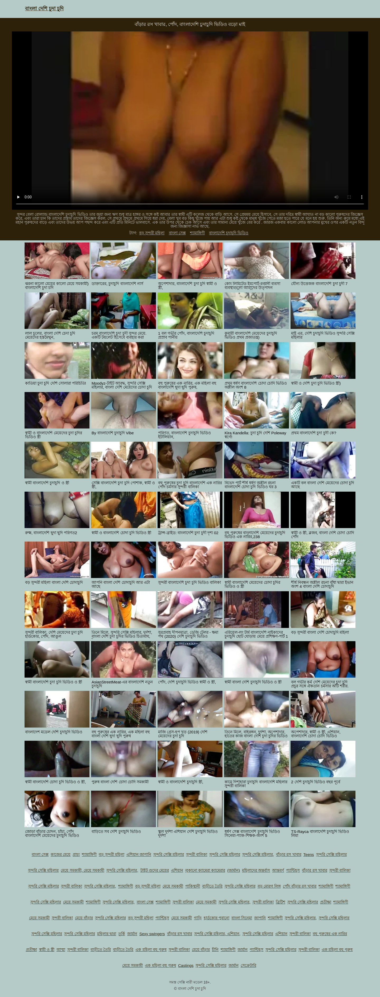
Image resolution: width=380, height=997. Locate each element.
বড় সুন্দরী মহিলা (151, 233)
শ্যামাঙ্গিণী (197, 233)
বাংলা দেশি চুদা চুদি (44, 8)
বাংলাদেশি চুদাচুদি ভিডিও (228, 233)
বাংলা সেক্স (177, 233)
